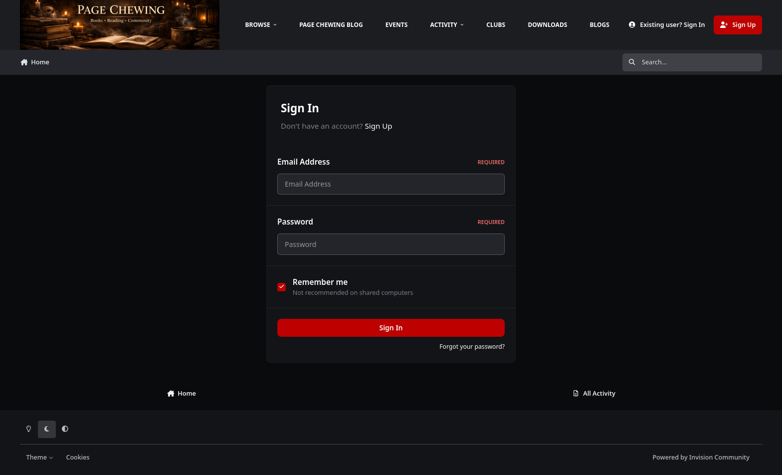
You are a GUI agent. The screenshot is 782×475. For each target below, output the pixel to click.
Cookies (77, 457)
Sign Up (378, 126)
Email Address (391, 162)
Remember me (320, 282)
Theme (40, 457)
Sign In (390, 327)
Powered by (700, 457)
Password (391, 222)
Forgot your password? (472, 346)
